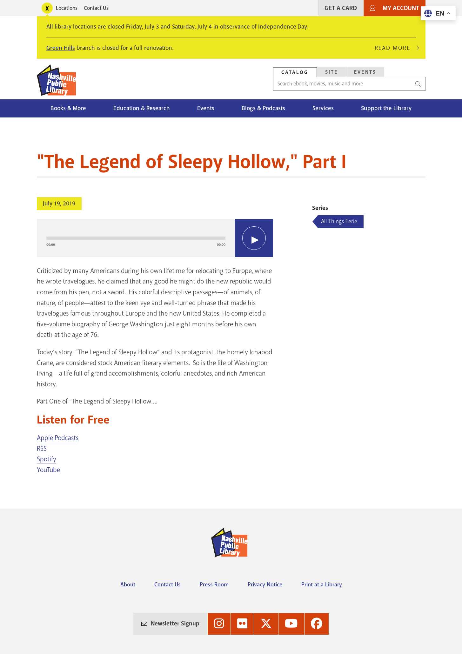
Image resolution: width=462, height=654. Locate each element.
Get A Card (341, 8)
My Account (401, 8)
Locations (66, 8)
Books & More (68, 108)
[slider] (136, 238)
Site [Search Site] (331, 72)
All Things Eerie (339, 221)
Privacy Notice (265, 584)
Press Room (214, 584)
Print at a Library (321, 584)
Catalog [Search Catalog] (295, 72)
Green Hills (60, 48)
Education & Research (141, 108)
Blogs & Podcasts (263, 108)
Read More (395, 48)
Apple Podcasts (57, 438)
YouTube (48, 470)
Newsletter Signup (175, 623)
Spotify (46, 459)
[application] (155, 238)
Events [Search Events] (365, 72)
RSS (42, 448)
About (127, 584)
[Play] (254, 238)
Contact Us (96, 8)
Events (205, 108)
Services (323, 108)
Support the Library (386, 108)
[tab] (295, 72)
